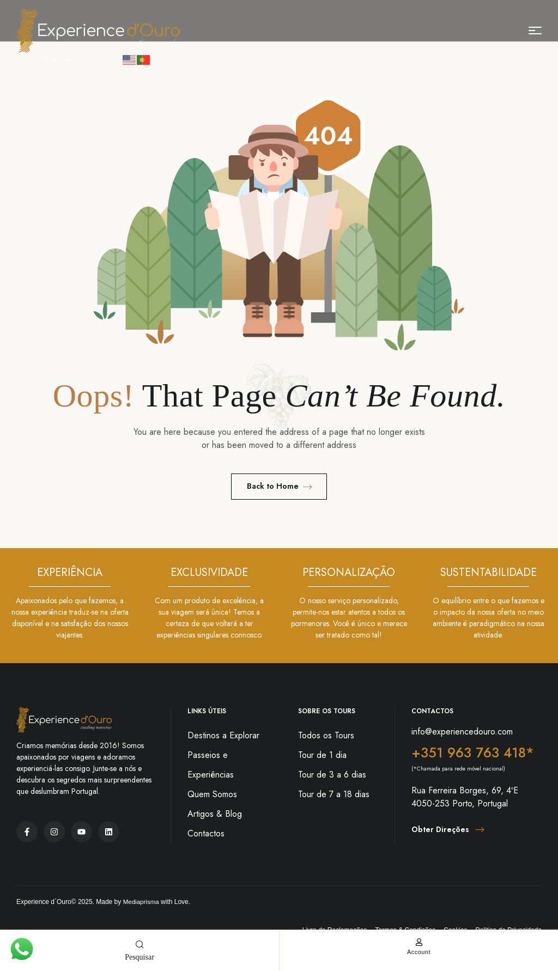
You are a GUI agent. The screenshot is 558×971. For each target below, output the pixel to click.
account (418, 951)
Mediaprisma (142, 902)
